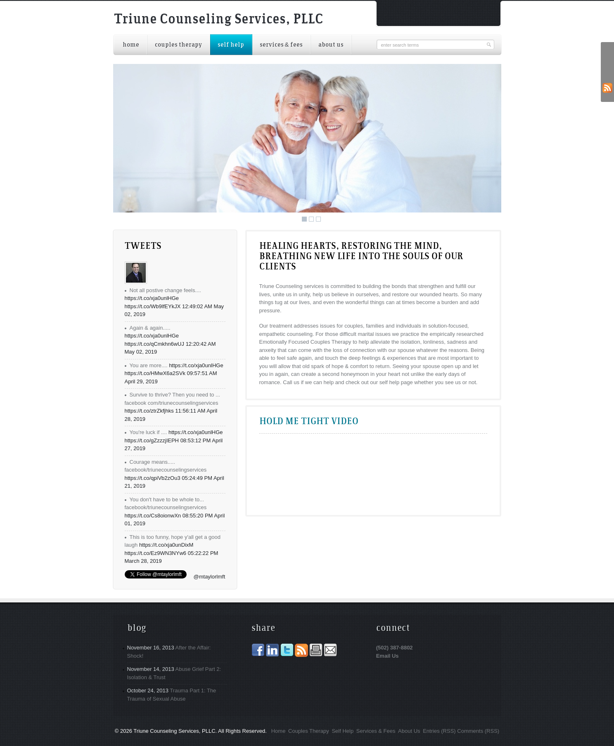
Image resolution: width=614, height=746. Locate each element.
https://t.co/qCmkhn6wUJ (155, 344)
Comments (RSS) (478, 731)
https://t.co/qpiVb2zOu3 (152, 478)
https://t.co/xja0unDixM (166, 545)
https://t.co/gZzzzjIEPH (152, 440)
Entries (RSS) (439, 731)
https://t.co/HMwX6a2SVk (155, 373)
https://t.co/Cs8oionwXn (153, 515)
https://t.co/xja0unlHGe (152, 298)
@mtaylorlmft (209, 577)
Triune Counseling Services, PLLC (218, 20)
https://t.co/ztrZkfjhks (149, 411)
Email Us (387, 656)
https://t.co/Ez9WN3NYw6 (156, 553)
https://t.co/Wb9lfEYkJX (153, 306)
